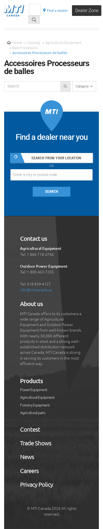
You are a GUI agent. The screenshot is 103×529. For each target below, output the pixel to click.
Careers (29, 471)
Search (51, 191)
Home (14, 42)
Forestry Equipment (35, 405)
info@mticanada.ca (36, 289)
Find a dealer (55, 10)
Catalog (33, 42)
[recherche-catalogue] (32, 86)
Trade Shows (35, 443)
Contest (30, 429)
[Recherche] (35, 10)
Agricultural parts (32, 413)
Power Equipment (33, 390)
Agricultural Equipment (63, 42)
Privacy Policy (36, 485)
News (27, 457)
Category (83, 86)
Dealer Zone (86, 10)
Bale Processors (25, 47)
